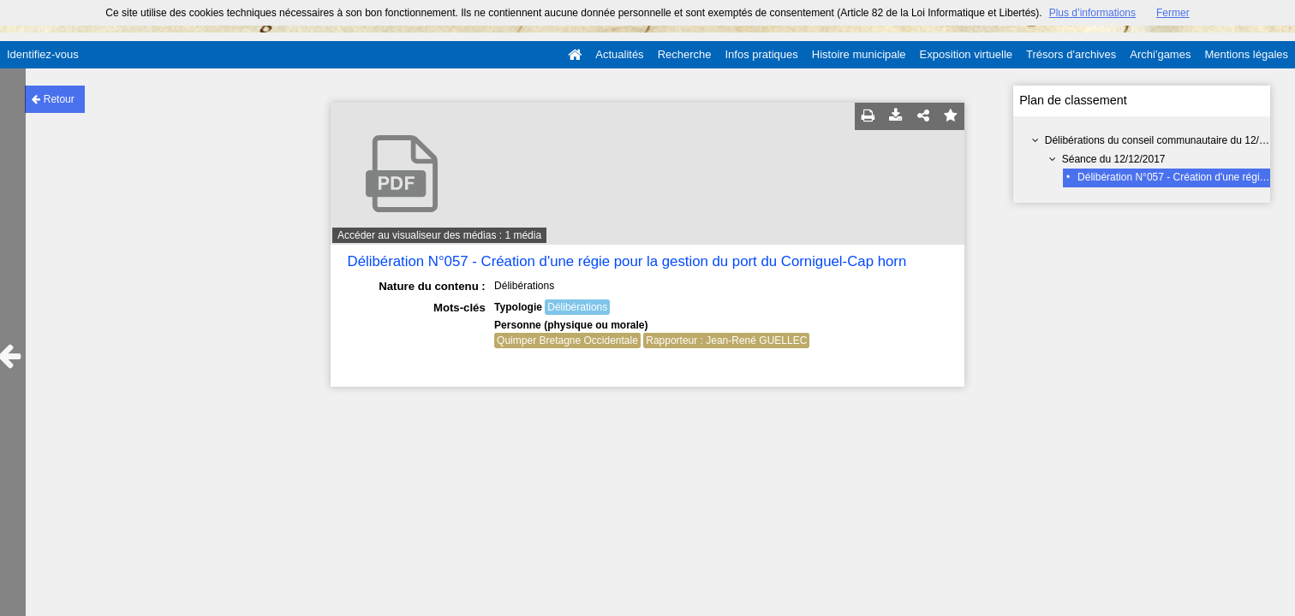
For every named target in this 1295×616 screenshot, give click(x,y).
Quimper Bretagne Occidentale (567, 340)
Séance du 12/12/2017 (1114, 159)
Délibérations (577, 307)
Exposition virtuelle (966, 54)
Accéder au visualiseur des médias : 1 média (439, 235)
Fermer (1173, 13)
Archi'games (1160, 54)
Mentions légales (1246, 54)
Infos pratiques (761, 54)
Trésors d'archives (1071, 54)
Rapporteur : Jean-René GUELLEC (726, 340)
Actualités (619, 54)
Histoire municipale (859, 54)
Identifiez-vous (43, 54)
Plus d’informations (1092, 13)
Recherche (685, 54)
